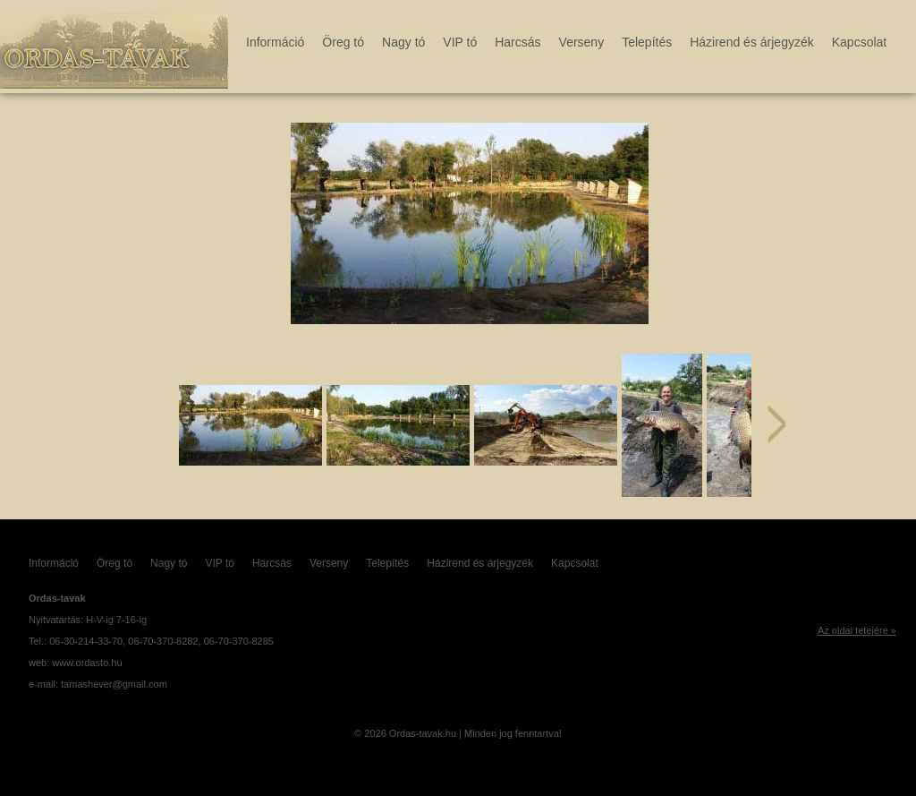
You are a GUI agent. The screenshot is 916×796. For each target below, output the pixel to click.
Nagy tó (403, 42)
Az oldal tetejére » (857, 630)
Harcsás (517, 42)
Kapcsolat (859, 42)
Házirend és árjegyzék (752, 42)
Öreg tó (343, 42)
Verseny (582, 42)
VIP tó (460, 42)
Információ (275, 42)
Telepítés (647, 42)
